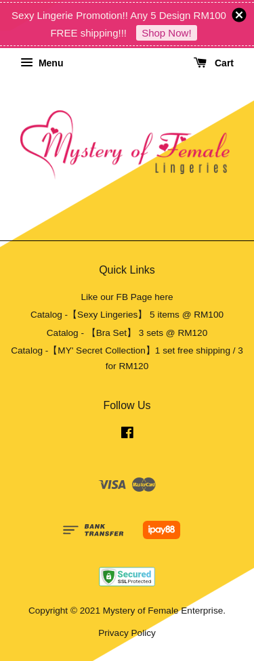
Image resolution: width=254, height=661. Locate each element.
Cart (214, 63)
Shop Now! (166, 33)
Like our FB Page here (127, 297)
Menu (41, 63)
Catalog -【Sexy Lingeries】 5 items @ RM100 (127, 315)
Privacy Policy (127, 633)
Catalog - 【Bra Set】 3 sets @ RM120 (127, 333)
